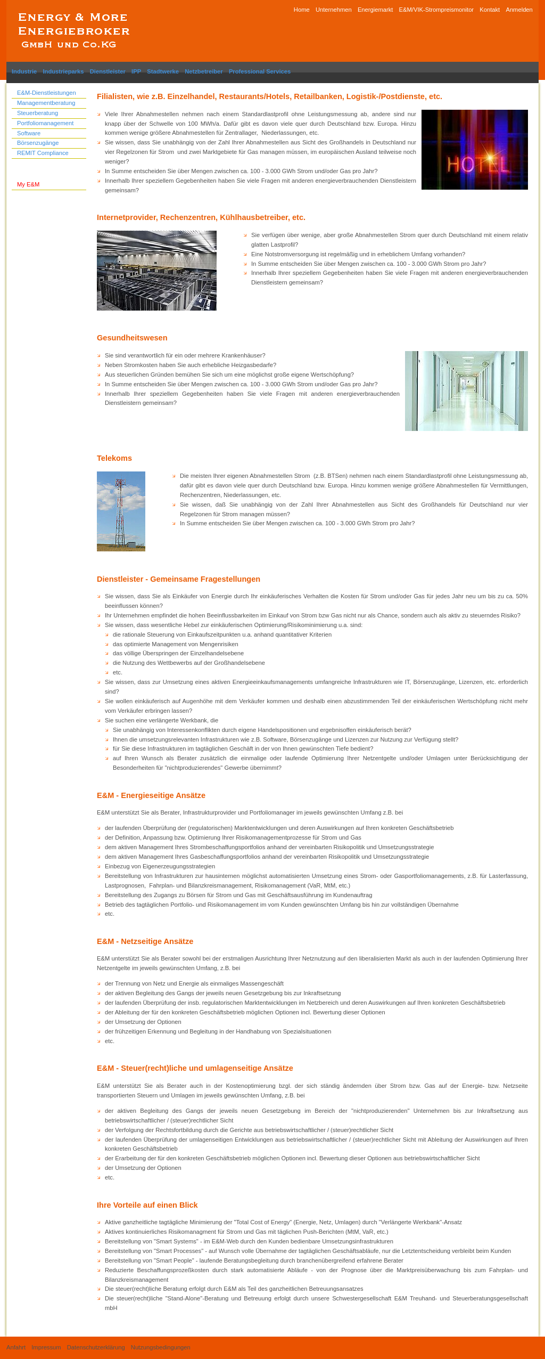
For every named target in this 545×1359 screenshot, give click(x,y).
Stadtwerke (163, 71)
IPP (136, 71)
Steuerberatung (37, 113)
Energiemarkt (375, 9)
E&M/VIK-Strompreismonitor (436, 9)
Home (302, 9)
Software (28, 133)
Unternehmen (334, 9)
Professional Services (260, 71)
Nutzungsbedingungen (161, 1347)
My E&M (28, 184)
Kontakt (490, 9)
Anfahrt (16, 1347)
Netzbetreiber (204, 71)
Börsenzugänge (38, 143)
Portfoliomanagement (45, 123)
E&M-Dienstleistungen (46, 92)
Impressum (46, 1347)
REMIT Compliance (43, 153)
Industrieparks (63, 71)
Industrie (24, 71)
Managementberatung (46, 103)
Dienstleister (108, 71)
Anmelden (519, 9)
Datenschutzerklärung (96, 1347)
